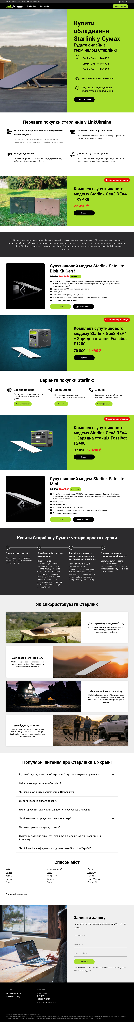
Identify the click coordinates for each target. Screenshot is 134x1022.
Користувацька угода (13, 997)
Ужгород (91, 872)
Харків (9, 875)
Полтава (91, 875)
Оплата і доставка (18, 1)
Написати (61, 404)
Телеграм (27, 558)
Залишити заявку (84, 99)
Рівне (8, 882)
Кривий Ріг (92, 882)
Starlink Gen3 (32, 6)
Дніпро (9, 879)
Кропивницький (54, 869)
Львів (49, 872)
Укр (123, 2)
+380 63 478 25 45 (13, 563)
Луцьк (90, 869)
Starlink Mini (44, 6)
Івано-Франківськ (95, 879)
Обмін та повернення (33, 1)
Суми (49, 882)
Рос (127, 2)
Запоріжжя (52, 875)
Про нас (8, 1)
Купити (84, 213)
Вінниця (50, 879)
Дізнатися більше (83, 307)
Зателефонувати (120, 6)
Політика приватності (13, 993)
